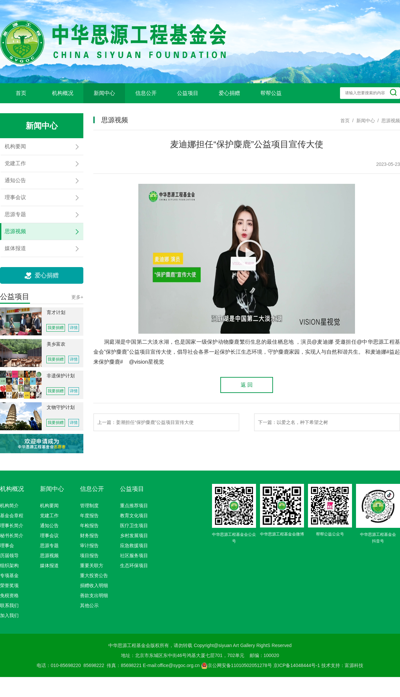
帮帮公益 (271, 93)
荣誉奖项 (9, 585)
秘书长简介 (11, 535)
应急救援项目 (134, 545)
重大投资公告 (94, 575)
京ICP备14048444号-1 (296, 665)
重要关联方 (91, 565)
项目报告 (89, 555)
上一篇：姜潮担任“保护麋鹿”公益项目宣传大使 (145, 422)
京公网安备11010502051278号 (236, 665)
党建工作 (49, 515)
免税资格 (9, 595)
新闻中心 (104, 93)
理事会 (7, 545)
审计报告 (89, 545)
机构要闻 (49, 505)
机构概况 (62, 93)
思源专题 (49, 545)
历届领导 (9, 555)
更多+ (77, 297)
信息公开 (146, 93)
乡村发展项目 (134, 535)
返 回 (247, 385)
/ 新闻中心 (362, 120)
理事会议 (49, 535)
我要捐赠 (56, 327)
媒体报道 (49, 565)
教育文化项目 (134, 515)
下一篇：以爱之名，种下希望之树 (293, 422)
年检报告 (89, 525)
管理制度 (89, 505)
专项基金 (9, 575)
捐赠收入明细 (94, 585)
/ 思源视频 (387, 120)
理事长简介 (11, 525)
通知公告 (49, 525)
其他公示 (89, 605)
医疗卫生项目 (134, 525)
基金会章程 (11, 515)
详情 (74, 327)
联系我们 (9, 605)
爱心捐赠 (229, 93)
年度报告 (89, 515)
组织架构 (9, 565)
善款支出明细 (94, 595)
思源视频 (49, 555)
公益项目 (187, 93)
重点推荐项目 (134, 505)
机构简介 (9, 505)
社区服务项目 (134, 555)
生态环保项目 (134, 565)
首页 (21, 93)
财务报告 (89, 535)
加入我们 (9, 615)
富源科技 (354, 665)
